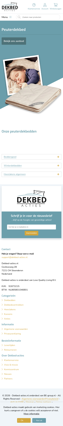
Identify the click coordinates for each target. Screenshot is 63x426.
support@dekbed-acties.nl (15, 257)
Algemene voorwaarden (33, 398)
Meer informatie (31, 413)
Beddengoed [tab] (10, 156)
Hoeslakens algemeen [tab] (15, 174)
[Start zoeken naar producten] (19, 17)
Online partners (43, 402)
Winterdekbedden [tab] (13, 165)
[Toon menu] (6, 17)
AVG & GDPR (17, 402)
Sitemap (30, 402)
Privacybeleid (51, 398)
